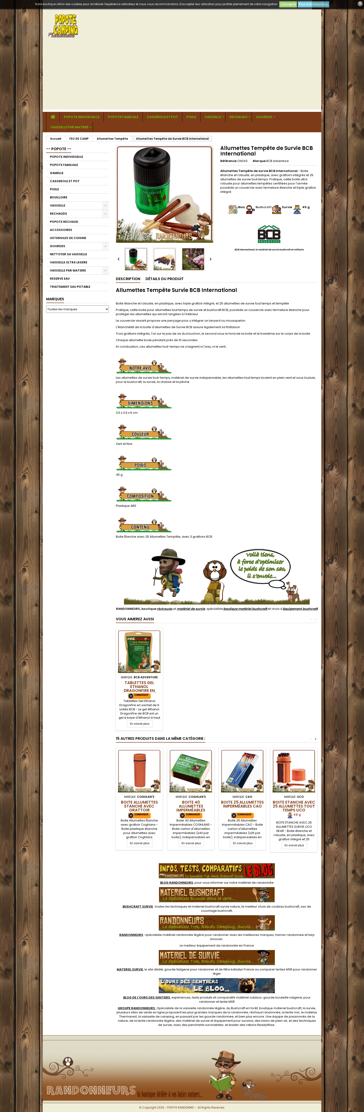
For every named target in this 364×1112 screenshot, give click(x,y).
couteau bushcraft (285, 906)
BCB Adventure (277, 161)
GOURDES (264, 117)
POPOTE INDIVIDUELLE (81, 117)
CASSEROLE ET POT (162, 117)
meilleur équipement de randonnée (211, 945)
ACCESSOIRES (61, 230)
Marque (259, 161)
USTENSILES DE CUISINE (68, 238)
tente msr (292, 1012)
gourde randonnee (219, 1016)
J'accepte (288, 4)
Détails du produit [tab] (165, 278)
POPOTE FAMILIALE (123, 117)
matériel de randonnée (256, 882)
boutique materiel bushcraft (280, 1008)
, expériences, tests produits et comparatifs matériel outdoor (192, 997)
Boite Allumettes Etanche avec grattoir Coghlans (139, 808)
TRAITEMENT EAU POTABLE (70, 286)
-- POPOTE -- (58, 149)
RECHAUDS (238, 117)
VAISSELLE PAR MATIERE (69, 127)
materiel (216, 906)
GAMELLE (56, 173)
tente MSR (227, 1001)
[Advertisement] (182, 77)
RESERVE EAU (60, 278)
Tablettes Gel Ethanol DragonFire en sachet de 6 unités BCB (139, 690)
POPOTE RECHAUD (64, 222)
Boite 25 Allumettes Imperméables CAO (242, 804)
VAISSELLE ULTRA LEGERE (68, 262)
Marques (55, 299)
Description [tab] (128, 278)
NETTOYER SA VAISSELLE (68, 254)
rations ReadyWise (260, 1025)
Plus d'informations (313, 4)
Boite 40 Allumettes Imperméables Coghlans (190, 808)
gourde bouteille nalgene (282, 997)
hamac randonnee (289, 935)
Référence (228, 161)
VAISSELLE (213, 117)
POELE (191, 117)
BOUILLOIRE (58, 197)
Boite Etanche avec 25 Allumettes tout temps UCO (294, 806)
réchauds (164, 609)
